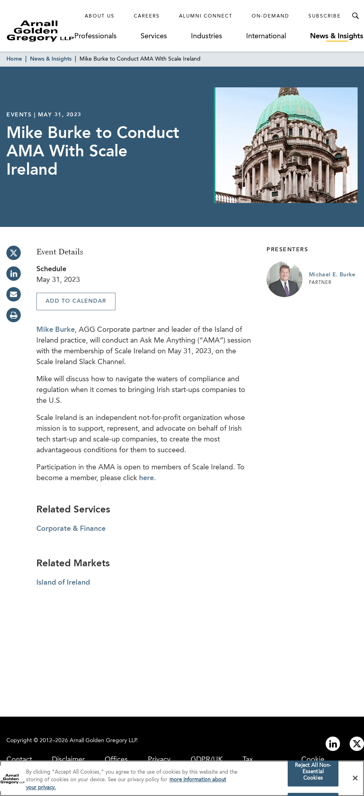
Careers (147, 16)
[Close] (355, 779)
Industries (206, 36)
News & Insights (336, 36)
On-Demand (270, 16)
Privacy (159, 759)
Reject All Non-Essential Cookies (313, 773)
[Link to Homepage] (40, 31)
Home (14, 59)
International (266, 36)
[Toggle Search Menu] (355, 16)
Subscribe (324, 16)
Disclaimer (68, 759)
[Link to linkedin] (333, 744)
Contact (19, 759)
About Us (100, 16)
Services (154, 36)
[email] (13, 294)
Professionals (95, 36)
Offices (116, 759)
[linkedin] (13, 273)
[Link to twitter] (357, 744)
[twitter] (13, 253)
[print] (13, 315)
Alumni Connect (206, 16)
